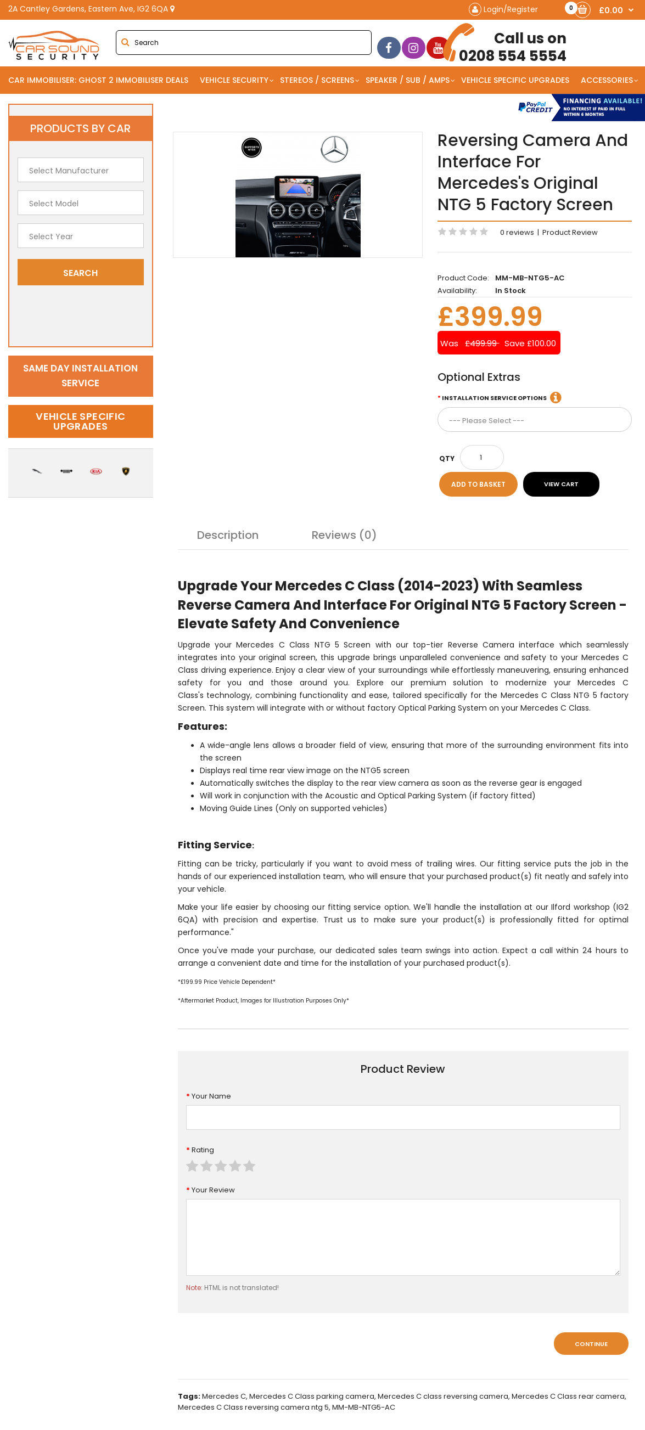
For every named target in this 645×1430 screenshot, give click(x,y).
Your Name (211, 1096)
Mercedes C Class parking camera (311, 1396)
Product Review (570, 232)
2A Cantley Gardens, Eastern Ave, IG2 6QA (91, 8)
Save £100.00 (530, 343)
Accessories (607, 80)
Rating (203, 1150)
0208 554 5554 (509, 44)
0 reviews (517, 232)
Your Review (213, 1190)
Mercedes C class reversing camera (443, 1396)
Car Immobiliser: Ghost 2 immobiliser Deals (98, 80)
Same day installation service (80, 376)
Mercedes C (224, 1396)
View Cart (561, 484)
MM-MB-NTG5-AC (363, 1407)
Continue (591, 1343)
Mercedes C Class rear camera (568, 1396)
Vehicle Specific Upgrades (515, 80)
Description (228, 535)
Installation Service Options (494, 397)
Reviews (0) (344, 535)
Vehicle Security (234, 80)
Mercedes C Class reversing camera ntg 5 (253, 1407)
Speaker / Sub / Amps (408, 80)
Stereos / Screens (317, 80)
